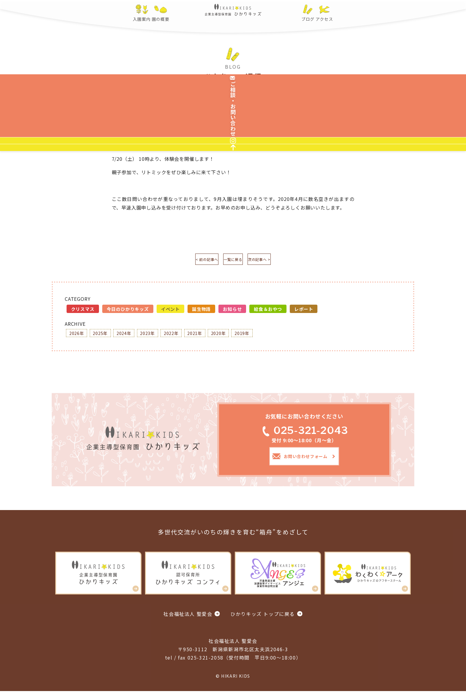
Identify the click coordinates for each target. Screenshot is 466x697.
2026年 (78, 335)
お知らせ (232, 311)
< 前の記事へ (190, 260)
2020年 (238, 335)
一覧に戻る (233, 260)
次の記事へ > (276, 260)
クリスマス (83, 311)
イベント (170, 311)
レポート (303, 311)
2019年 (265, 335)
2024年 (131, 335)
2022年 (185, 335)
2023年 (158, 335)
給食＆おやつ (268, 311)
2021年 (212, 335)
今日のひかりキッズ (128, 311)
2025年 (105, 335)
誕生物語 (201, 311)
